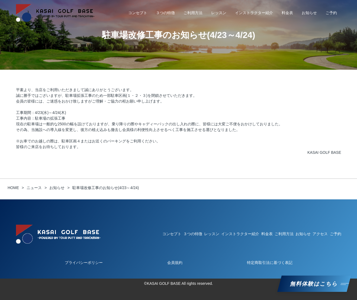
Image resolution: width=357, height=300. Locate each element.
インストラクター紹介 (254, 13)
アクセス (320, 234)
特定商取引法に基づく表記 (269, 262)
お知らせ (309, 13)
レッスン (218, 13)
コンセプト (137, 13)
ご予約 (331, 13)
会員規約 (174, 262)
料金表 (287, 13)
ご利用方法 (193, 13)
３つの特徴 (165, 13)
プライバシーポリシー (84, 262)
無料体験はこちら (314, 284)
